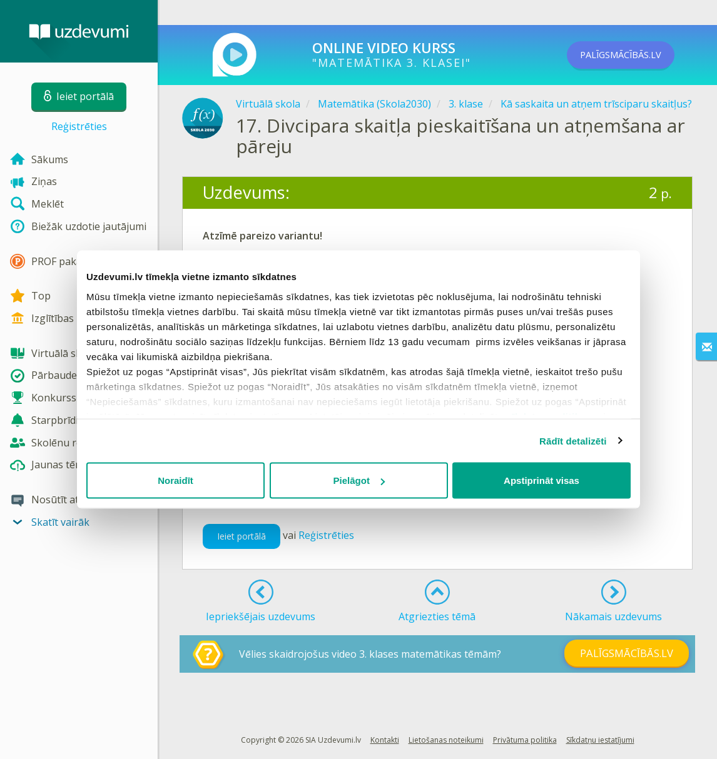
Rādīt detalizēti (572, 440)
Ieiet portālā (241, 536)
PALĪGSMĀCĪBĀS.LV (637, 55)
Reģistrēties (79, 126)
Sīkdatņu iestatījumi (600, 740)
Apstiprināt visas (541, 480)
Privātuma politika (525, 740)
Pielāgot (359, 480)
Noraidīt (175, 480)
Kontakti (384, 740)
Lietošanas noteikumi (446, 740)
